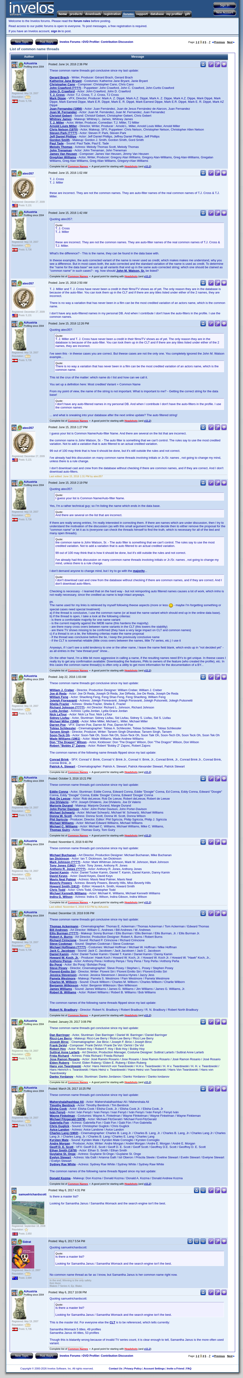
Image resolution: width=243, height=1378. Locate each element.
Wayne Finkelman (62, 1115)
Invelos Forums (70, 42)
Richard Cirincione (63, 940)
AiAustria (30, 63)
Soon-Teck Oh (60, 735)
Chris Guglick (59, 1126)
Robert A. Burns (61, 936)
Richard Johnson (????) (67, 707)
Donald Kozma (60, 1178)
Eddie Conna (59, 791)
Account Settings (154, 1368)
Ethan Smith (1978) (63, 1150)
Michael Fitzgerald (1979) (67, 1119)
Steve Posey (58, 968)
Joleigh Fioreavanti (63, 700)
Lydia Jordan (59, 711)
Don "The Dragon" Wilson (68, 742)
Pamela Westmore (63, 978)
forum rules (82, 21)
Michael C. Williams (64, 826)
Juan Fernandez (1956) (66, 108)
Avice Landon (59, 1129)
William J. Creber (62, 690)
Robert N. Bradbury (63, 1009)
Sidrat (26, 1242)
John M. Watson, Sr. (130, 270)
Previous (218, 42)
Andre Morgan (60, 1143)
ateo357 (28, 173)
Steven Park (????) (63, 133)
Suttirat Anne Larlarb (65, 1052)
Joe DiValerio (59, 802)
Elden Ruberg (59, 1062)
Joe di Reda (58, 693)
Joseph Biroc (59, 1042)
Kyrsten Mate (59, 1140)
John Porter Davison (64, 809)
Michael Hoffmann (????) (68, 947)
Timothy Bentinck (62, 1105)
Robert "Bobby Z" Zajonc (68, 745)
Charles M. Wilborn (63, 982)
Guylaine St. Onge (63, 1154)
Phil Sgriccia (59, 819)
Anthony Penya (61, 961)
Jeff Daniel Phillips (63, 136)
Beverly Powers (61, 883)
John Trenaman (61, 150)
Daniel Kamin (59, 872)
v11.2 (147, 166)
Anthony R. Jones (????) (68, 869)
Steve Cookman (61, 943)
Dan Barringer (60, 1035)
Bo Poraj (56, 964)
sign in (56, 31)
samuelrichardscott (32, 1194)
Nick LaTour (58, 714)
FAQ (189, 1368)
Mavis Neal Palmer (63, 879)
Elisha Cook (58, 1108)
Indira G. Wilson (61, 896)
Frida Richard (59, 1055)
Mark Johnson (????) (65, 862)
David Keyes (58, 876)
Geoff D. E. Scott (62, 1147)
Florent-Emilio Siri (63, 971)
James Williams (61, 989)
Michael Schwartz (62, 812)
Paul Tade (57, 143)
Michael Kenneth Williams (68, 893)
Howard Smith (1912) (65, 886)
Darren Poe (58, 724)
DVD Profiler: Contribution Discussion (108, 42)
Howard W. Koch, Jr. (64, 957)
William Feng (59, 697)
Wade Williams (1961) (65, 738)
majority (139, 571)
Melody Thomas (61, 147)
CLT (112, 1322)
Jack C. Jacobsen (62, 950)
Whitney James (61, 119)
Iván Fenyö (57, 1112)
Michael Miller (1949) (64, 721)
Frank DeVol (58, 1045)
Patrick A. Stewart (62, 766)
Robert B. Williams (63, 992)
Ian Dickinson (59, 858)
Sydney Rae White (63, 1164)
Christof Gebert (61, 115)
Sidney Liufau (59, 718)
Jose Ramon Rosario (65, 1059)
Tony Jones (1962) (63, 865)
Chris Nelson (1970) (64, 129)
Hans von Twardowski (65, 1066)
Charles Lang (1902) (64, 1133)
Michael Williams (62, 823)
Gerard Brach (59, 77)
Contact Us (115, 1368)
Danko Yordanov (61, 1076)
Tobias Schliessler (63, 728)
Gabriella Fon (59, 1122)
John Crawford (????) (65, 88)
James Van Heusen (63, 154)
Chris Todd (57, 890)
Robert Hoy (58, 1049)
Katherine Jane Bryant (66, 81)
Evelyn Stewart (60, 1157)
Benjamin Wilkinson (64, 985)
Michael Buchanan (63, 855)
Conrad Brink (59, 759)
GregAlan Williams (63, 157)
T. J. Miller (57, 122)
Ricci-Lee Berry (61, 1038)
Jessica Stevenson (63, 975)
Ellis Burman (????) (64, 933)
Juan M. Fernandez (63, 112)
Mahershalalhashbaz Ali (67, 1102)
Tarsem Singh (59, 731)
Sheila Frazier (59, 704)
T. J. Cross (57, 95)
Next (231, 42)
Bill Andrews (59, 930)
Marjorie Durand (61, 805)
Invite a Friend (175, 1368)
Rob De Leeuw (60, 798)
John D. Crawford (62, 91)
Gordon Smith (60, 140)
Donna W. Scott (61, 816)
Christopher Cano (62, 84)
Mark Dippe (58, 98)
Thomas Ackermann (64, 926)
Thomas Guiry (60, 830)
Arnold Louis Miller (63, 126)
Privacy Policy (133, 1368)
